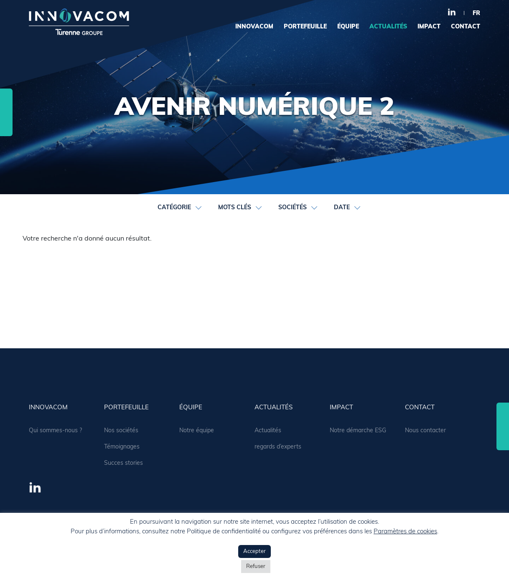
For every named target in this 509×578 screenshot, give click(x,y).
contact (465, 27)
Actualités (267, 431)
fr (476, 13)
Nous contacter (425, 431)
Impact (428, 27)
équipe (348, 27)
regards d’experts (277, 447)
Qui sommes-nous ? (55, 431)
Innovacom (254, 27)
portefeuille (305, 27)
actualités (388, 27)
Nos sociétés (121, 431)
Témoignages (122, 447)
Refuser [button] (255, 566)
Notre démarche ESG (358, 431)
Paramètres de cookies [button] (405, 532)
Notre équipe (196, 431)
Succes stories (123, 463)
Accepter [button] (254, 551)
